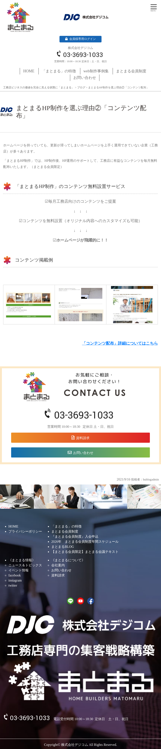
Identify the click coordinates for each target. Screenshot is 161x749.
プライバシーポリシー (25, 531)
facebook (14, 575)
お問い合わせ (84, 78)
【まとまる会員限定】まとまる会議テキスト (85, 551)
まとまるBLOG (62, 546)
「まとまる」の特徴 (59, 71)
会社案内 (58, 565)
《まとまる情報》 (21, 560)
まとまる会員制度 (131, 71)
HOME (28, 71)
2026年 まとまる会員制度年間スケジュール (85, 541)
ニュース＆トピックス (25, 565)
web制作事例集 (96, 71)
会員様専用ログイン (80, 38)
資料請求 (83, 438)
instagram (15, 580)
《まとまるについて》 (68, 560)
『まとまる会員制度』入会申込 (74, 536)
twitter (12, 585)
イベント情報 (18, 570)
